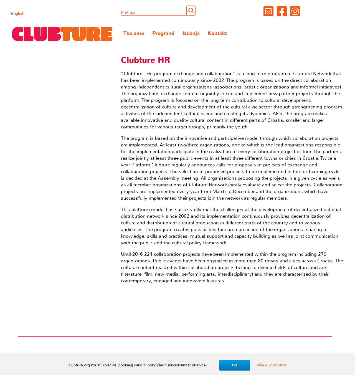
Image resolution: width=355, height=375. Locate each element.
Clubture (62, 33)
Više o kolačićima (271, 365)
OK (234, 365)
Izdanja (191, 33)
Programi (163, 33)
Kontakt (217, 33)
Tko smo (133, 33)
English (17, 13)
